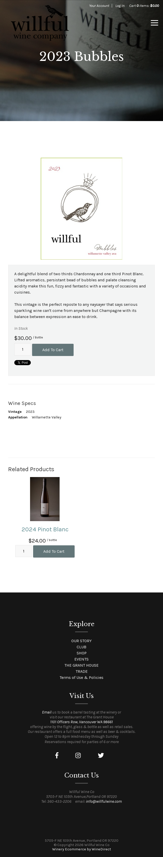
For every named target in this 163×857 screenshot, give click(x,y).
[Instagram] (78, 755)
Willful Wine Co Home (39, 23)
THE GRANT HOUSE (81, 665)
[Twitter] (101, 755)
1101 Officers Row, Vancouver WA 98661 (81, 721)
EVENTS (81, 659)
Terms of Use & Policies (81, 677)
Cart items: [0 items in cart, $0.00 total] (144, 5)
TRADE (82, 671)
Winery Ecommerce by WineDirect (81, 849)
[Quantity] (22, 349)
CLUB (81, 646)
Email (46, 712)
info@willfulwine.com (104, 801)
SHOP (82, 653)
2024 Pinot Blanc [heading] (45, 529)
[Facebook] (56, 755)
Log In (120, 5)
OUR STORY (81, 640)
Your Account (99, 5)
